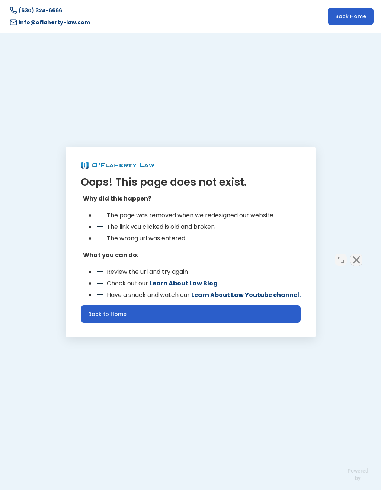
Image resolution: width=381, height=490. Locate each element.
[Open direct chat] (341, 252)
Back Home (350, 16)
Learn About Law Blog (184, 283)
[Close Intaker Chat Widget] (356, 252)
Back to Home (107, 314)
